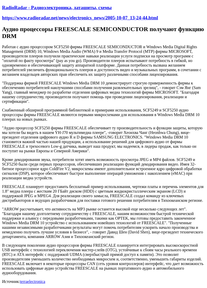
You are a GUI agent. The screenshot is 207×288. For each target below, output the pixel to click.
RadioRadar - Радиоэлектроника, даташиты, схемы (57, 7)
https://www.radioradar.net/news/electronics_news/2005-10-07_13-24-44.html (80, 17)
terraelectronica (32, 281)
